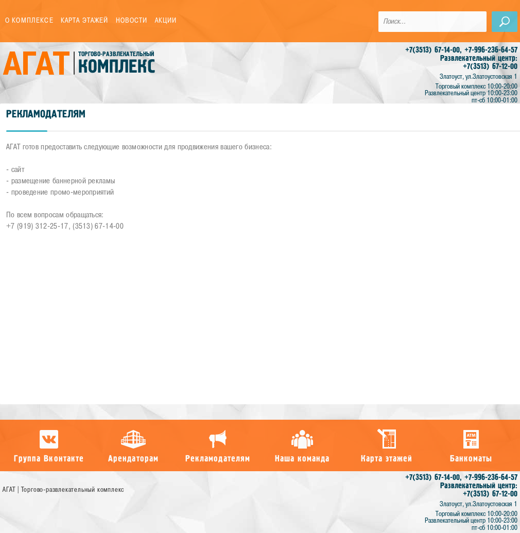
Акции (166, 21)
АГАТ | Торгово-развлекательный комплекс (63, 490)
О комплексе (29, 21)
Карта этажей (85, 21)
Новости (132, 21)
